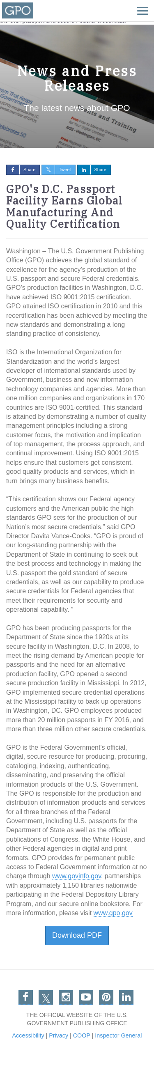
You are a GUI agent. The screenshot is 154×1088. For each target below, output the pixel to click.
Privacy (58, 1035)
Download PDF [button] (77, 935)
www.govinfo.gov (76, 875)
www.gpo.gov (113, 912)
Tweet (56, 169)
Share (21, 169)
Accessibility (26, 1035)
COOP (82, 1035)
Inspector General (119, 1035)
